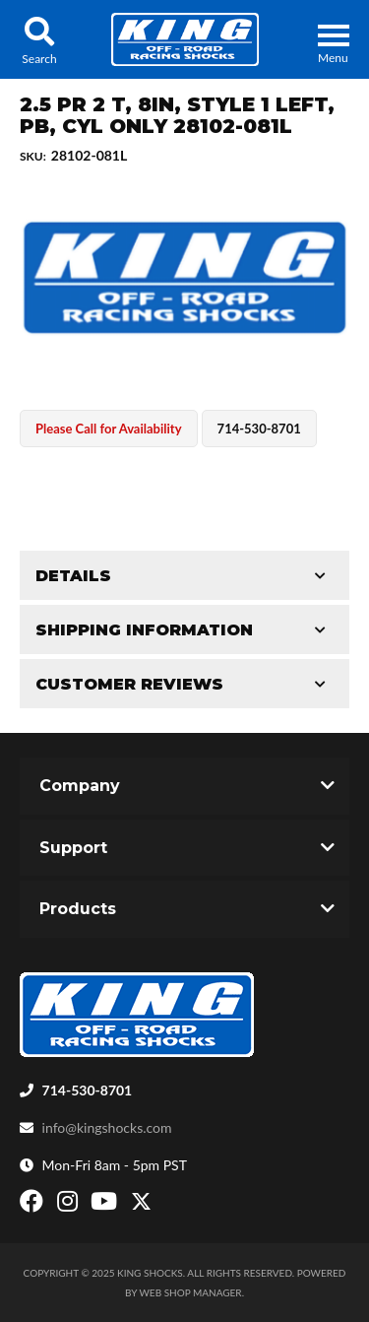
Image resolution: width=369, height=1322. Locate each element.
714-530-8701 (87, 1090)
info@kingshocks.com (107, 1127)
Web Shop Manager (191, 1292)
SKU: (33, 156)
